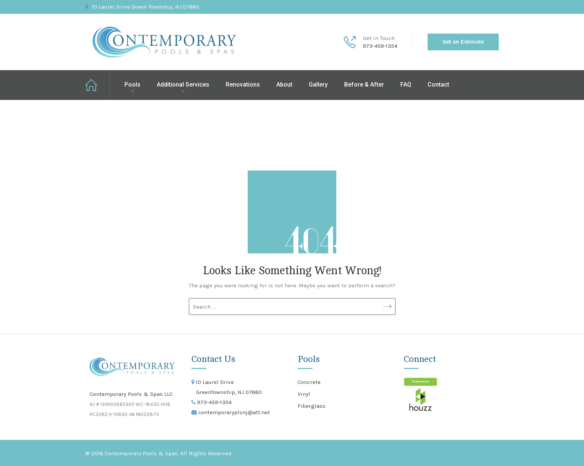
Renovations (243, 84)
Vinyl (304, 394)
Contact (438, 84)
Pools (132, 84)
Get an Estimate (463, 41)
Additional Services (183, 84)
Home (97, 85)
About (284, 84)
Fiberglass (312, 406)
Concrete (309, 382)
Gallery (318, 84)
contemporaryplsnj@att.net (233, 412)
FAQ (405, 84)
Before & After (364, 84)
